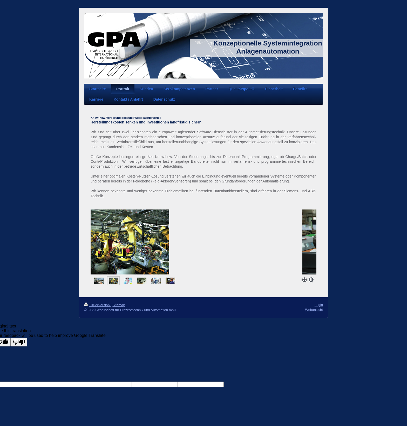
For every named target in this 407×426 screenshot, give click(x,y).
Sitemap (118, 305)
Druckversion (97, 305)
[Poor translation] (19, 342)
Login (319, 305)
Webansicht (314, 310)
